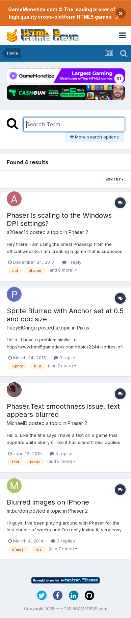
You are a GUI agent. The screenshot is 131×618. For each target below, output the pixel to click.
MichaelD (17, 423)
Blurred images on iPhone (48, 502)
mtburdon (17, 511)
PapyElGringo (22, 328)
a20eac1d (17, 232)
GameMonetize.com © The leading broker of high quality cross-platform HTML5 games (61, 13)
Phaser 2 (78, 232)
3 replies (66, 357)
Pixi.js (83, 328)
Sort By (114, 179)
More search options (94, 137)
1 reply (71, 262)
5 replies (62, 453)
